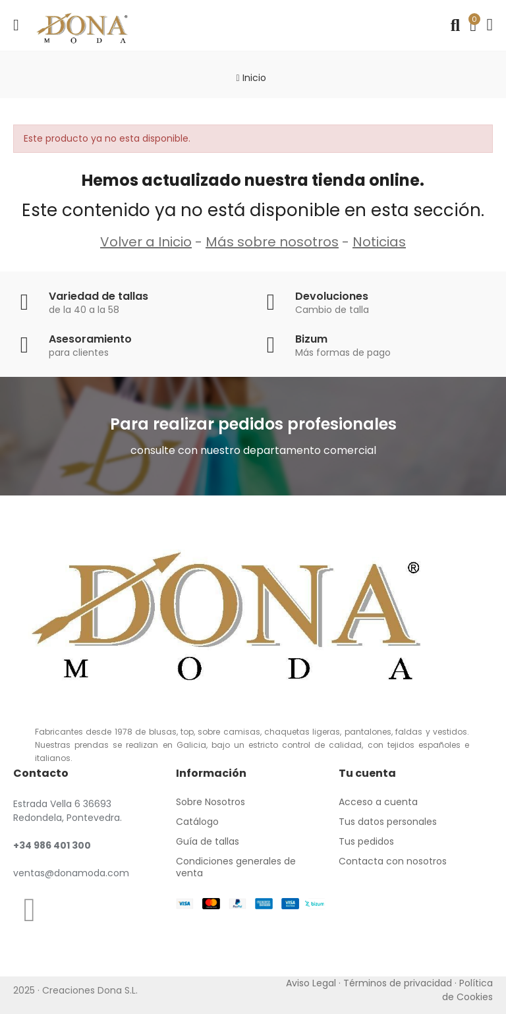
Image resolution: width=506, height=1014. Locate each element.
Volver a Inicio (146, 242)
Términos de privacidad (397, 983)
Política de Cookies (467, 989)
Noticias (379, 242)
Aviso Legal (311, 983)
